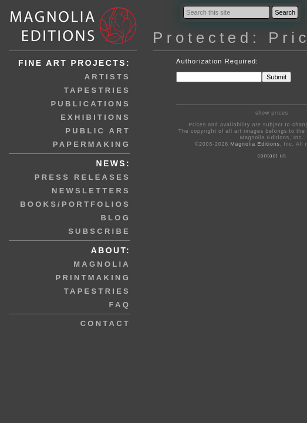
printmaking (93, 277)
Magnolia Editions (254, 144)
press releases (82, 177)
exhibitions (95, 117)
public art (97, 130)
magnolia (101, 264)
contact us (272, 156)
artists (107, 76)
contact (105, 323)
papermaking (91, 144)
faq (119, 304)
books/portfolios (75, 204)
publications (90, 103)
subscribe (99, 231)
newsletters (91, 190)
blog (115, 217)
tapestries (97, 90)
